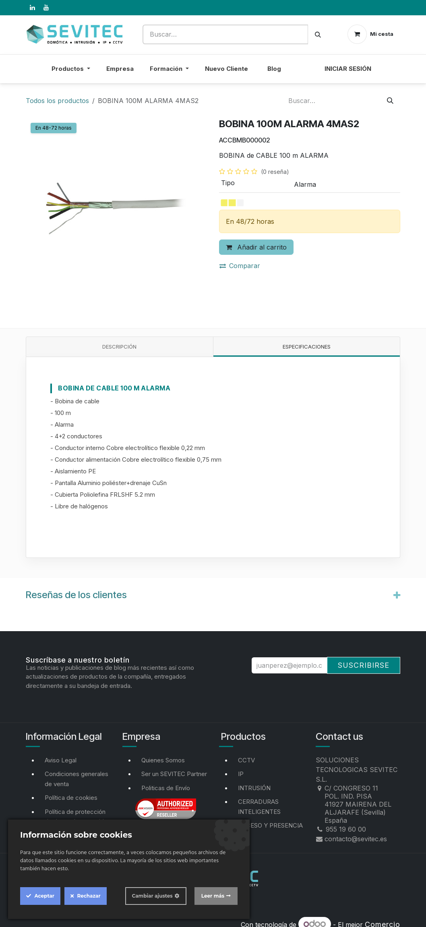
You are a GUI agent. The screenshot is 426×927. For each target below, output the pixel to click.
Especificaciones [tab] (307, 346)
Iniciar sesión (348, 68)
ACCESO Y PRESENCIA (270, 825)
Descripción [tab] (119, 346)
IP (241, 774)
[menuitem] (303, 74)
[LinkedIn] (32, 8)
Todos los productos (57, 101)
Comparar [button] (239, 266)
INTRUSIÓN (254, 788)
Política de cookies (71, 797)
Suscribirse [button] (363, 665)
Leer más (212, 896)
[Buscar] (318, 34)
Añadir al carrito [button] (256, 247)
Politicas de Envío (165, 788)
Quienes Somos (163, 760)
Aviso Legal (61, 760)
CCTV (246, 760)
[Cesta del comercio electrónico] (370, 34)
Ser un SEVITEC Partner (174, 774)
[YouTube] (46, 8)
